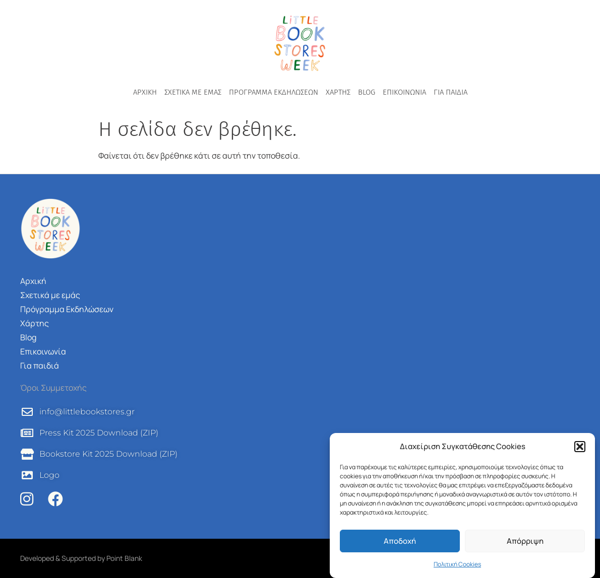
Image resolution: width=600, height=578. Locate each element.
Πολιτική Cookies (457, 564)
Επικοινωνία (404, 92)
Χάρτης (338, 92)
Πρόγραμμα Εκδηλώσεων (273, 92)
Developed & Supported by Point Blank (81, 558)
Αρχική (145, 92)
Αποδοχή (400, 541)
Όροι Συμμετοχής (53, 387)
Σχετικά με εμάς (192, 92)
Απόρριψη (525, 541)
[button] (580, 447)
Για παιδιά (450, 92)
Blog (366, 92)
